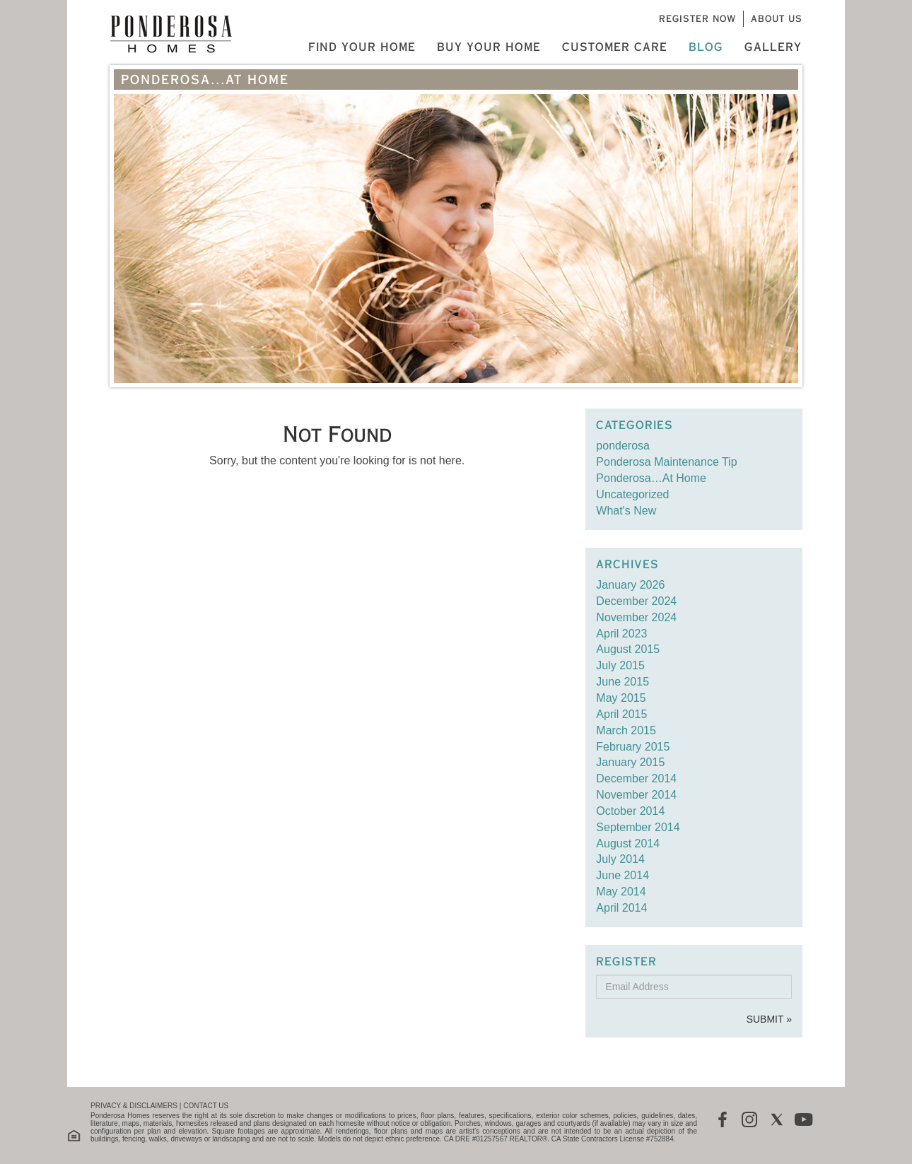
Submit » (769, 1019)
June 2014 (622, 875)
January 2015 (630, 762)
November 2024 (636, 617)
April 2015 (621, 714)
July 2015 (620, 665)
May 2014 (620, 892)
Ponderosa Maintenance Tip (666, 462)
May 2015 (620, 698)
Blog (706, 47)
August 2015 (628, 649)
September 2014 (637, 827)
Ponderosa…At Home (651, 478)
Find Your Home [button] (362, 47)
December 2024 (636, 601)
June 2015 (622, 682)
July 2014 (620, 859)
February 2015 (633, 747)
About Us (776, 18)
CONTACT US (205, 1106)
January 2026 (630, 585)
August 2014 (628, 843)
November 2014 (636, 795)
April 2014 (621, 908)
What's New (626, 511)
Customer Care (614, 47)
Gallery (773, 47)
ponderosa (623, 446)
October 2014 (630, 811)
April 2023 (621, 634)
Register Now (697, 18)
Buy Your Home (489, 47)
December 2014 (636, 778)
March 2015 (626, 730)
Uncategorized (632, 494)
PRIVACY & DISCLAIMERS (133, 1106)
